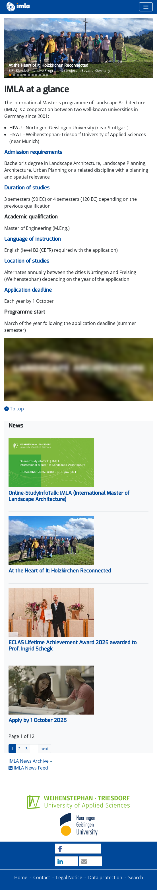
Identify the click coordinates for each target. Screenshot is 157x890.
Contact (41, 877)
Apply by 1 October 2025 (38, 720)
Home (20, 877)
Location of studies (26, 260)
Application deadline (28, 290)
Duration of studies (26, 187)
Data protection (105, 877)
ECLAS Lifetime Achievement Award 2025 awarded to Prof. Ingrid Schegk (73, 645)
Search (135, 877)
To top (14, 409)
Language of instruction (32, 239)
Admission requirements (33, 152)
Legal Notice (69, 877)
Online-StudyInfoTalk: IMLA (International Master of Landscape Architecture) (69, 496)
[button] (15, 48)
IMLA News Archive (29, 761)
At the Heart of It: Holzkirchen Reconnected (60, 570)
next (44, 748)
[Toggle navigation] (146, 6)
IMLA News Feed (28, 768)
